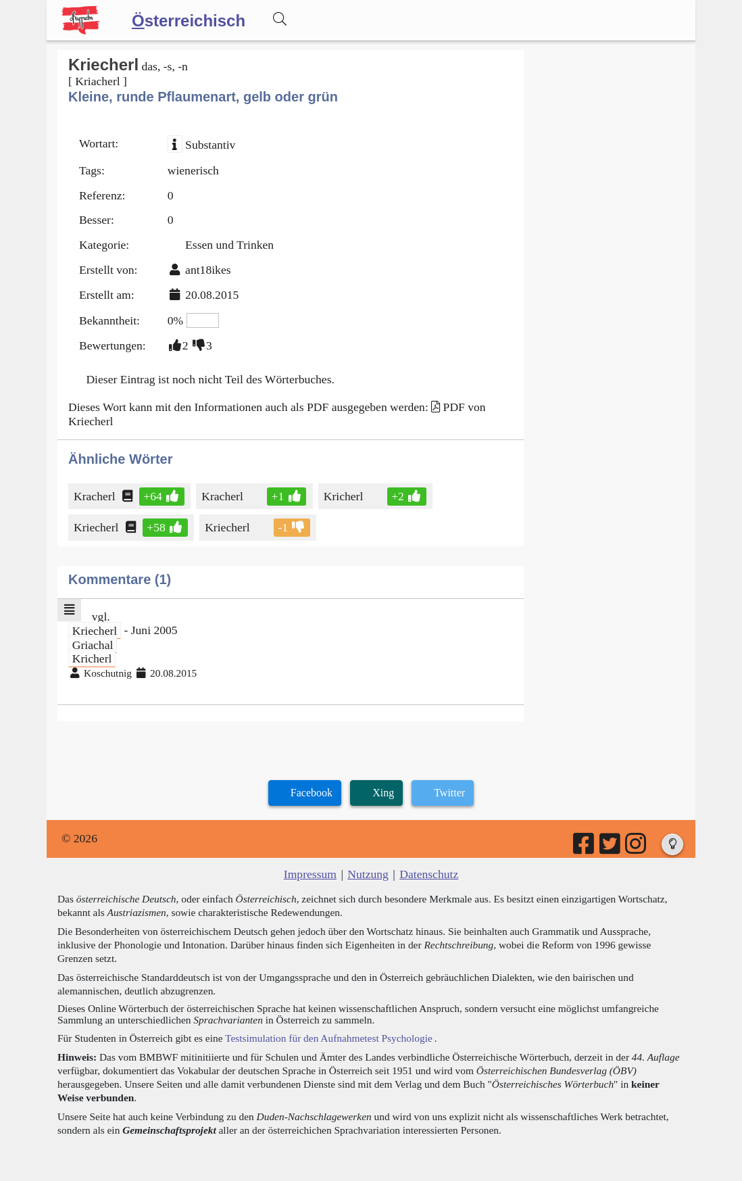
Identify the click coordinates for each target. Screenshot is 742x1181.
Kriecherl (97, 527)
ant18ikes (207, 269)
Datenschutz (428, 874)
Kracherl (96, 496)
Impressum (310, 874)
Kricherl (345, 496)
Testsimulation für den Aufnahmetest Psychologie (328, 1038)
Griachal (93, 644)
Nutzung (368, 874)
